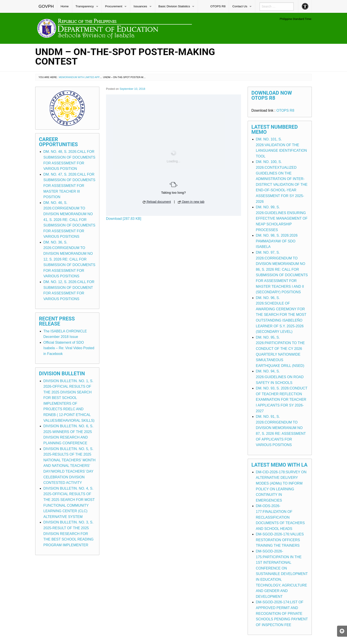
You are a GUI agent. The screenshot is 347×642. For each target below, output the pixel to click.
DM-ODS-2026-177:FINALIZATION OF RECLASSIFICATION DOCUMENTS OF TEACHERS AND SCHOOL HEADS (280, 517)
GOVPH (46, 6)
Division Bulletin (62, 374)
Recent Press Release (57, 321)
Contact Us (239, 6)
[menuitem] (46, 6)
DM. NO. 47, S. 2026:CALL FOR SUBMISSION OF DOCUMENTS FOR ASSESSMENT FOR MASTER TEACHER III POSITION (69, 185)
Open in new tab (191, 201)
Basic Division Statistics (174, 6)
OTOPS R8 (218, 6)
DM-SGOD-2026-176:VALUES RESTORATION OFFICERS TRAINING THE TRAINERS (280, 539)
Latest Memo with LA (279, 465)
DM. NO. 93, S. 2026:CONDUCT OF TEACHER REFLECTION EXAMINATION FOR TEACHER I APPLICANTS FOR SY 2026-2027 (281, 399)
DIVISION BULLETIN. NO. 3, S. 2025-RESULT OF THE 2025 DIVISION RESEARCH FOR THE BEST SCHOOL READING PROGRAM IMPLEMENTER (68, 533)
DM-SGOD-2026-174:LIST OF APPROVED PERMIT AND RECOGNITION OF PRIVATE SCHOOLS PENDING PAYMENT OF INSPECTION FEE (282, 613)
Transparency (84, 6)
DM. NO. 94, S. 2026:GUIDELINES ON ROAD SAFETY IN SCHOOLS (280, 376)
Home (65, 6)
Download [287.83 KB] (123, 218)
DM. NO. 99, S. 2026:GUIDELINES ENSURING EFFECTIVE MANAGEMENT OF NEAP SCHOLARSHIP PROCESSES (282, 218)
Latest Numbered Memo (274, 129)
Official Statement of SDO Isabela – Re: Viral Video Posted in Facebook (68, 348)
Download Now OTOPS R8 (271, 95)
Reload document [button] (157, 201)
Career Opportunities (58, 142)
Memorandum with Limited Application (85, 77)
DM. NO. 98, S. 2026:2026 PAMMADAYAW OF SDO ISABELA (277, 241)
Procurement (113, 6)
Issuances (140, 6)
